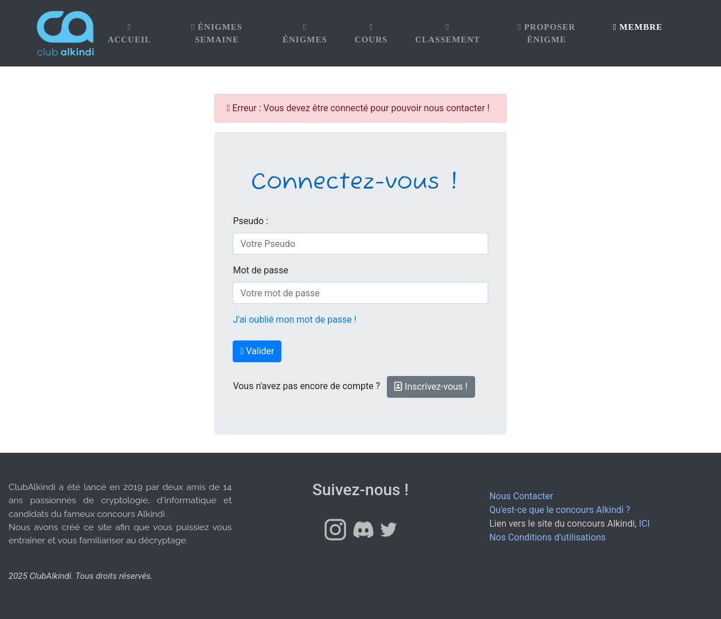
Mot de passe (260, 270)
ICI (644, 523)
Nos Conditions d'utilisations (547, 537)
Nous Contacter (521, 496)
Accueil (129, 34)
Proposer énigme (546, 33)
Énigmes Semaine (216, 33)
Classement (447, 34)
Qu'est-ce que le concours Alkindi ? (559, 509)
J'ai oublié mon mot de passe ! (294, 319)
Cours (371, 34)
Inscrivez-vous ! (431, 386)
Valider (257, 351)
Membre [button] (638, 27)
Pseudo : (250, 221)
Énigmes (305, 34)
